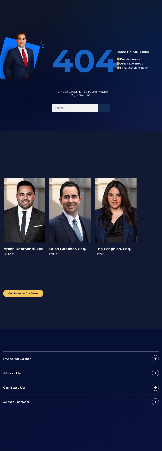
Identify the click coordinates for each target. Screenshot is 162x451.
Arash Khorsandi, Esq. (24, 249)
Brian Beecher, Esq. (67, 249)
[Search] (104, 108)
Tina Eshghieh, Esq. (113, 249)
